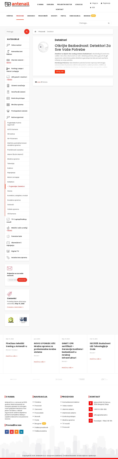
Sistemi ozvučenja (16, 85)
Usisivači (10, 205)
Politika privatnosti (41, 427)
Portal (63, 16)
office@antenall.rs (100, 415)
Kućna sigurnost (15, 117)
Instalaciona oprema (17, 257)
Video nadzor (14, 45)
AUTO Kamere (12, 129)
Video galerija (74, 16)
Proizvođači (43, 16)
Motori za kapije (13, 177)
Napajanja (11, 173)
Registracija (105, 3)
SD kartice (11, 134)
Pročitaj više (11, 356)
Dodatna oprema (14, 200)
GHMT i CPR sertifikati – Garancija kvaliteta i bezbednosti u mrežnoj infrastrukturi (72, 350)
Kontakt (59, 9)
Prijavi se (22, 280)
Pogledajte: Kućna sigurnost (14, 124)
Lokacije (79, 4)
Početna (10, 16)
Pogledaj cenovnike (15, 307)
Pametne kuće (14, 236)
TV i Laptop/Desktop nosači (17, 220)
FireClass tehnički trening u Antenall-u (16, 345)
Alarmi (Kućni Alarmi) (15, 154)
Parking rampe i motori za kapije (15, 69)
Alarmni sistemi (15, 61)
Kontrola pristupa (16, 98)
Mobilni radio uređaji (17, 229)
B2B (92, 7)
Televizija (10, 163)
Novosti (54, 16)
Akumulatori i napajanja (14, 243)
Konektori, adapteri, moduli (17, 195)
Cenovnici (31, 16)
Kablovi (10, 168)
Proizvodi (20, 16)
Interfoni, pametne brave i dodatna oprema (17, 144)
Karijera (50, 4)
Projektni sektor (64, 4)
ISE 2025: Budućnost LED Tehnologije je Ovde (100, 346)
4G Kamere (11, 214)
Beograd (90, 15)
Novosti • (8, 350)
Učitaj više (60, 72)
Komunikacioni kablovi (15, 52)
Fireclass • (15, 350)
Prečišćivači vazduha (15, 150)
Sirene (9, 191)
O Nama (40, 4)
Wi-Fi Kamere (12, 138)
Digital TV (13, 251)
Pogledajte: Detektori (17, 186)
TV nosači (66, 423)
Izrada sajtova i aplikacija (86, 455)
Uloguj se (94, 3)
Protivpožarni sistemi (17, 111)
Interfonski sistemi (16, 92)
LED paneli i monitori (17, 78)
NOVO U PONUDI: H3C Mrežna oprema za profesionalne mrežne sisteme (45, 347)
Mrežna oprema (15, 104)
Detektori (10, 182)
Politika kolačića (41, 431)
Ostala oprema (13, 209)
